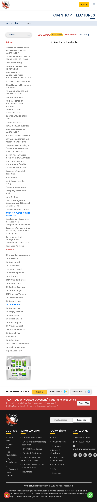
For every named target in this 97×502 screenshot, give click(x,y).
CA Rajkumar (12, 276)
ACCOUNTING (12, 177)
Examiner (56, 446)
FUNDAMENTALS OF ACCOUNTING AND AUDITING (14, 104)
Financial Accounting (16, 187)
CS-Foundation (11, 453)
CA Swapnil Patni (13, 301)
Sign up (84, 4)
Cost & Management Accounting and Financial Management (18, 203)
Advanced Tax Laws (15, 246)
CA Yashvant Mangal (15, 347)
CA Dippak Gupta (14, 319)
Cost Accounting (14, 62)
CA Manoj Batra (13, 315)
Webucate (11, 336)
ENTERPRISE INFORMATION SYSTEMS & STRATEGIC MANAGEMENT (17, 50)
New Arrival (70, 34)
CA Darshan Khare (14, 297)
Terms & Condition (55, 452)
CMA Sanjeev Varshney (17, 294)
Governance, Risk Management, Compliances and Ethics (17, 240)
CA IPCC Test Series (31, 449)
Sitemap (55, 473)
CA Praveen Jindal (14, 326)
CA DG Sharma (13, 265)
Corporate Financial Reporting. (15, 172)
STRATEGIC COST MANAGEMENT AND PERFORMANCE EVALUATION (18, 75)
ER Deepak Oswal (14, 269)
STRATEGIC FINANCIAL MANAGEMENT (16, 130)
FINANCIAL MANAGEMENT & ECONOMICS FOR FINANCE (18, 57)
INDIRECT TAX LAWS (15, 151)
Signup (39, 392)
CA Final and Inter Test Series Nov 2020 (33, 466)
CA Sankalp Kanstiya (15, 287)
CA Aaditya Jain (13, 308)
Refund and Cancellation (57, 459)
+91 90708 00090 (82, 437)
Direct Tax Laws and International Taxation (16, 162)
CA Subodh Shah (13, 283)
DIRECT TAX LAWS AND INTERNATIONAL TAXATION (18, 156)
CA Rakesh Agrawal (15, 272)
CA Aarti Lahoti (13, 262)
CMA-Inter (9, 446)
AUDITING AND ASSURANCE (18, 135)
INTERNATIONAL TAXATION (18, 81)
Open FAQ (84, 403)
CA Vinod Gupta (13, 322)
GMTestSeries (31, 485)
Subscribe (81, 420)
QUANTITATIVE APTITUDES (17, 209)
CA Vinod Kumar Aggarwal (18, 255)
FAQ (53, 468)
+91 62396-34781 (82, 441)
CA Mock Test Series (31, 453)
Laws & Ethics (12, 197)
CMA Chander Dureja (16, 280)
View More (26, 471)
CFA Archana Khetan (15, 329)
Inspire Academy (14, 351)
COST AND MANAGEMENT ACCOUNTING (17, 67)
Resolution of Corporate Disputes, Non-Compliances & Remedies (18, 222)
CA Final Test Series (31, 437)
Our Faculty (57, 464)
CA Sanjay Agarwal (14, 312)
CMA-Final (9, 439)
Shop (16, 23)
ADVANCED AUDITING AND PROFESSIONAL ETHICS (18, 140)
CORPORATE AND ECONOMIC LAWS (14, 111)
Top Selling (83, 34)
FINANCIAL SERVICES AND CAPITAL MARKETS (17, 92)
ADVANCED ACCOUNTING (17, 126)
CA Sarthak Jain (13, 333)
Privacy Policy (58, 441)
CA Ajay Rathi (12, 258)
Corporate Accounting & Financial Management (17, 146)
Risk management (14, 97)
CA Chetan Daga (14, 290)
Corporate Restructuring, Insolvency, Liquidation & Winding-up (18, 231)
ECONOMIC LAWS (14, 122)
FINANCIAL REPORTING (16, 167)
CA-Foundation (11, 461)
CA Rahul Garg (12, 340)
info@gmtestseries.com (84, 447)
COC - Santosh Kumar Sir (17, 344)
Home (9, 23)
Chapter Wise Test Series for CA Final (31, 459)
